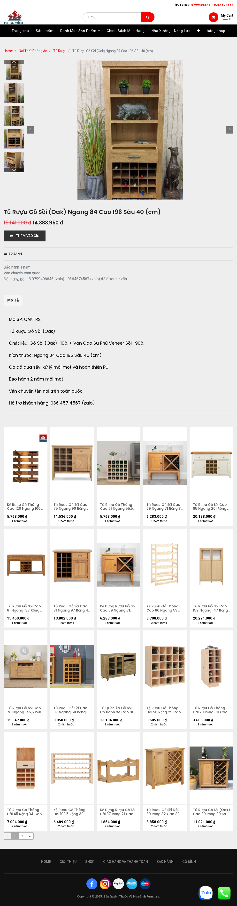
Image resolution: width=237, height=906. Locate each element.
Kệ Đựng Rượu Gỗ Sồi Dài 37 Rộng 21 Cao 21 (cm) (118, 815)
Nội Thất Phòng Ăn (33, 51)
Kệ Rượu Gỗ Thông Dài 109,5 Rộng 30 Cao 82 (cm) (70, 815)
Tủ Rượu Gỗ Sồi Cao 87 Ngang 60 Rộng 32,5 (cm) (71, 712)
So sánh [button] (13, 253)
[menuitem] (20, 38)
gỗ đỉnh (189, 862)
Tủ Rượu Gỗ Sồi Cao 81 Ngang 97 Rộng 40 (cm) (71, 609)
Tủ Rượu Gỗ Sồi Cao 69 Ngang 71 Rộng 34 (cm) (164, 507)
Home (8, 51)
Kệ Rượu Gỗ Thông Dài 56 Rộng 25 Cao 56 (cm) (164, 712)
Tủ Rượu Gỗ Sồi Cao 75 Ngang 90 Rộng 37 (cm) (71, 507)
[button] (198, 38)
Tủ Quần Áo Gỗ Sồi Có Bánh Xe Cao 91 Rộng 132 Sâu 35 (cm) (117, 712)
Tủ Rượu (59, 51)
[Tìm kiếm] (147, 21)
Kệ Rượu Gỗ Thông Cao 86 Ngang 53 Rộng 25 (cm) (163, 609)
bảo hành (165, 862)
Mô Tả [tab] (13, 300)
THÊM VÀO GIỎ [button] (24, 236)
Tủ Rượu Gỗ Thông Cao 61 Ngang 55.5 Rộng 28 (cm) (116, 507)
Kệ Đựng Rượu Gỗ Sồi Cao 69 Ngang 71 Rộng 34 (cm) (118, 609)
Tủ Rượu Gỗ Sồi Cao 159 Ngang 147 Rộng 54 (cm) (210, 609)
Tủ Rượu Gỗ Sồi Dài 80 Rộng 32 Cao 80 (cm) (163, 815)
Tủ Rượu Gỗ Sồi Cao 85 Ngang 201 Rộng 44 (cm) (210, 507)
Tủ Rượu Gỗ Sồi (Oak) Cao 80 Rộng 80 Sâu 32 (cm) (210, 815)
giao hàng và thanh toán (125, 862)
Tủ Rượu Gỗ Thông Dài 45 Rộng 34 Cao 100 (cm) (25, 815)
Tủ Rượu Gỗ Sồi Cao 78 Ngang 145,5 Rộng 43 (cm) (24, 712)
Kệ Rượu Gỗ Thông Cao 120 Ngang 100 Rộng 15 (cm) (24, 507)
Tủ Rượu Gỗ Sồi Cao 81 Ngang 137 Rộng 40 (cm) (24, 609)
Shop (89, 862)
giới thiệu (68, 862)
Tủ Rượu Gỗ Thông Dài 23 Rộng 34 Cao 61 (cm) (210, 712)
